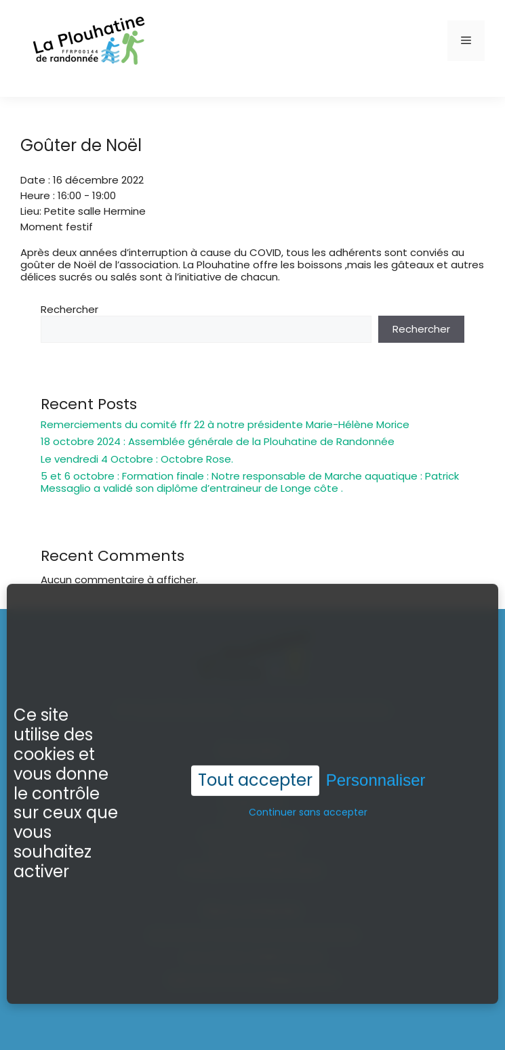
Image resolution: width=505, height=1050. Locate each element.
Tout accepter (255, 779)
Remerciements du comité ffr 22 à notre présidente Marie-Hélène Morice (225, 424)
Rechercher (69, 309)
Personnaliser (376, 779)
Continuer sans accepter (308, 811)
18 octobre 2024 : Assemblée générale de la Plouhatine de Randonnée (218, 441)
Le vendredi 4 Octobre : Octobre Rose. (137, 459)
